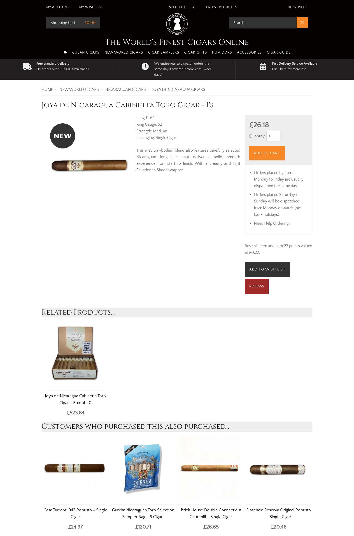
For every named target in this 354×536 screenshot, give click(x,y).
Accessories (249, 52)
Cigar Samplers (163, 52)
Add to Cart (267, 153)
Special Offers (183, 7)
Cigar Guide (279, 52)
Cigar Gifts (195, 52)
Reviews (256, 286)
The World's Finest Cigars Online (177, 42)
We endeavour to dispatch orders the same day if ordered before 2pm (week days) (183, 69)
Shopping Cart (63, 23)
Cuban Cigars (86, 52)
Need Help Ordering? (272, 223)
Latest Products (221, 7)
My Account (57, 7)
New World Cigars (124, 52)
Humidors (222, 52)
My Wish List (91, 7)
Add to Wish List (267, 269)
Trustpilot (297, 7)
